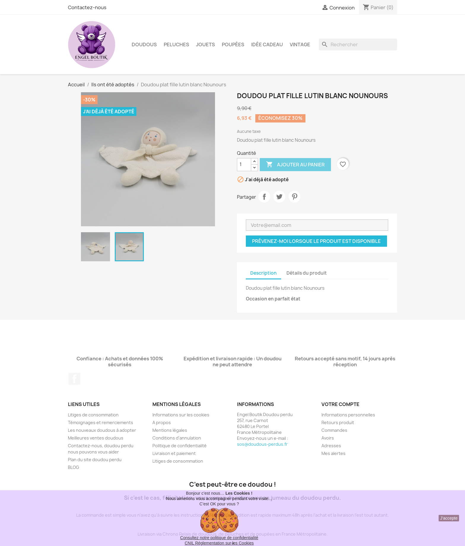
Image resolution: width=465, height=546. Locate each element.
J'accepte (449, 518)
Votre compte (340, 404)
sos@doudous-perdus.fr (262, 444)
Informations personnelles (348, 415)
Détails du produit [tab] (306, 273)
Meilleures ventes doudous (95, 438)
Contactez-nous (87, 7)
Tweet (279, 197)
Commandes (334, 430)
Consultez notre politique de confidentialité (219, 537)
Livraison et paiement (174, 453)
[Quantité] (244, 164)
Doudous (144, 44)
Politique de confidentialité (179, 445)
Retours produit (337, 422)
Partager (264, 197)
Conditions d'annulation (176, 438)
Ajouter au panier (295, 164)
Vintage (300, 44)
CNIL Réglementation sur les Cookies (219, 543)
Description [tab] (263, 273)
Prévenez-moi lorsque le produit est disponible (316, 241)
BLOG (73, 467)
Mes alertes (333, 453)
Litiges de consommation (93, 415)
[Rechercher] (358, 44)
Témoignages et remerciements (100, 422)
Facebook (74, 379)
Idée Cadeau (267, 44)
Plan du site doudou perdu (95, 459)
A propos (161, 422)
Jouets (205, 44)
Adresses (331, 445)
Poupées (233, 44)
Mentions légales (169, 430)
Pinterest (294, 197)
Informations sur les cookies (180, 415)
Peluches (176, 44)
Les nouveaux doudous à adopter (102, 430)
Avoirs (327, 438)
